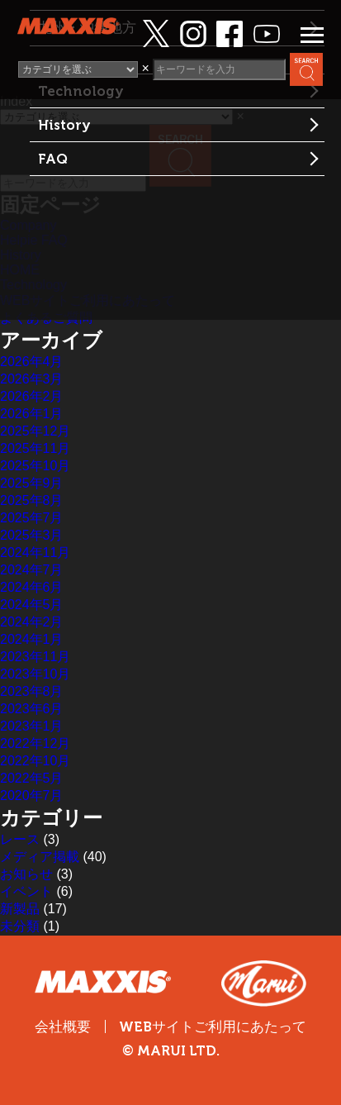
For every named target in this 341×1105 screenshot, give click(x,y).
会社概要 (63, 1026)
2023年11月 (35, 657)
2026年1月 (32, 414)
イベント (26, 891)
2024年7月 (32, 570)
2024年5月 (32, 605)
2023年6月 (32, 709)
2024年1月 (32, 639)
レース (20, 839)
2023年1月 (32, 726)
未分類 (20, 926)
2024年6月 (32, 587)
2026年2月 (32, 396)
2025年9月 (32, 483)
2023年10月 (35, 674)
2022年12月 (35, 743)
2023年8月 (32, 691)
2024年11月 (35, 552)
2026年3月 (32, 379)
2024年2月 (32, 622)
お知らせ (26, 874)
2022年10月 (35, 761)
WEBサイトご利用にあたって (212, 1027)
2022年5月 (32, 778)
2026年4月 (32, 362)
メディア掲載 (39, 857)
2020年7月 (32, 795)
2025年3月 (32, 535)
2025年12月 (35, 431)
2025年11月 (35, 448)
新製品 (20, 909)
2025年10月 (35, 466)
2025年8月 (32, 500)
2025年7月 (32, 518)
